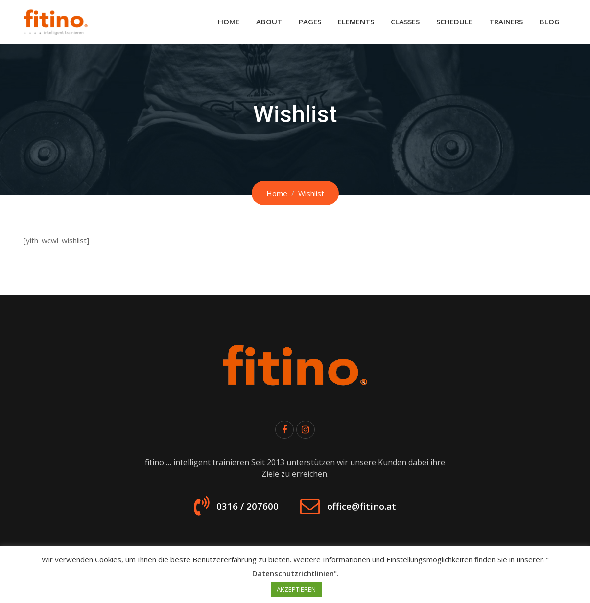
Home (228, 21)
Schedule (454, 21)
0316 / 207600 (236, 510)
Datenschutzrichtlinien (293, 573)
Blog (550, 21)
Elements (356, 21)
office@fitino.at (371, 510)
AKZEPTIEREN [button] (296, 589)
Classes (405, 21)
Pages (310, 21)
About (269, 21)
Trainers (506, 21)
